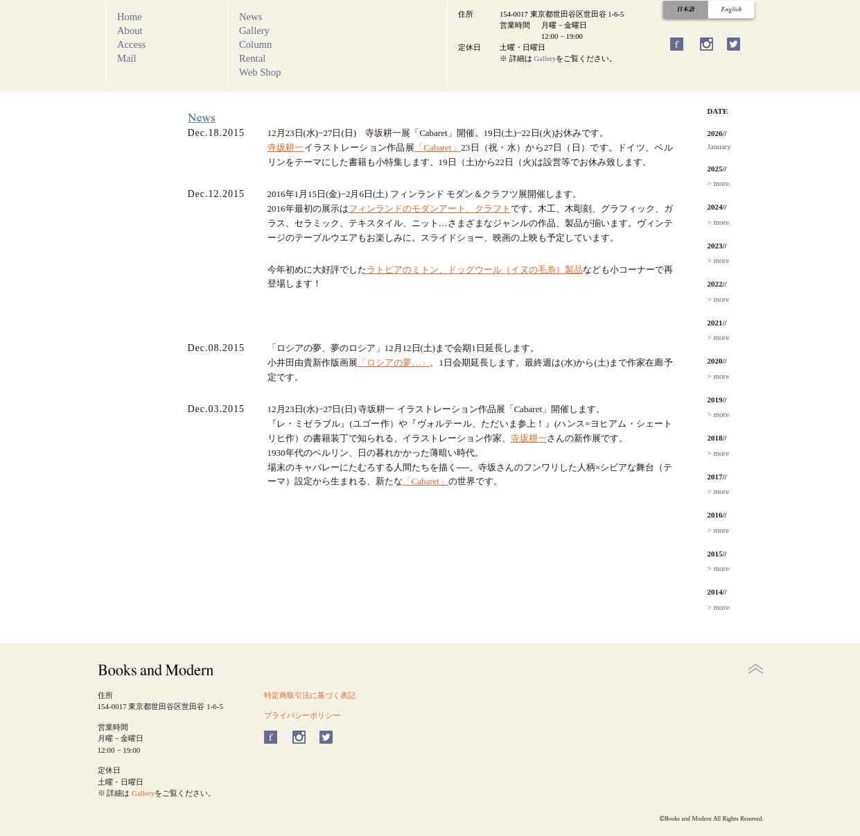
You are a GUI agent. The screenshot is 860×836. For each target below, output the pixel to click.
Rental (252, 58)
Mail (127, 58)
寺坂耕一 (285, 147)
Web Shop (260, 72)
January (719, 146)
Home (129, 16)
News (250, 16)
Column (255, 44)
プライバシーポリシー (302, 715)
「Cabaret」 (437, 147)
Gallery (254, 30)
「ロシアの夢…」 (394, 362)
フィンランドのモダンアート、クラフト (430, 208)
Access (131, 44)
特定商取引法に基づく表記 (310, 695)
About (130, 30)
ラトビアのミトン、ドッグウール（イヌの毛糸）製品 (475, 269)
